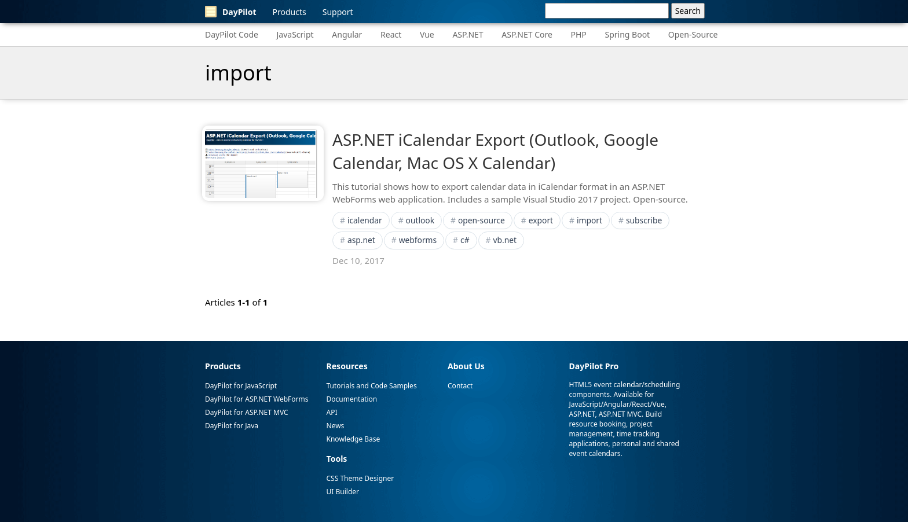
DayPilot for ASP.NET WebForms (256, 399)
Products (289, 11)
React (390, 34)
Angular (347, 34)
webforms (418, 239)
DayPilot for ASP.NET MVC (246, 412)
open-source (481, 220)
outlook (420, 220)
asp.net (361, 239)
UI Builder (343, 492)
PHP (579, 34)
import (589, 220)
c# (465, 239)
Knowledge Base (353, 439)
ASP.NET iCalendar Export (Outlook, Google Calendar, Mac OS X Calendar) (495, 150)
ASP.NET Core (526, 34)
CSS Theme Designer (360, 478)
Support (338, 11)
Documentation (352, 399)
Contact (460, 386)
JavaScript (295, 34)
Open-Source (693, 34)
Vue (427, 34)
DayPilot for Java (231, 426)
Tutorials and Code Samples (372, 386)
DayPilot (231, 11)
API (332, 412)
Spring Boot (627, 34)
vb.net (504, 239)
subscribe (644, 220)
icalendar (364, 220)
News (336, 426)
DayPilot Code (231, 34)
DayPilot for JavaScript (241, 386)
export (541, 220)
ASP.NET (467, 34)
